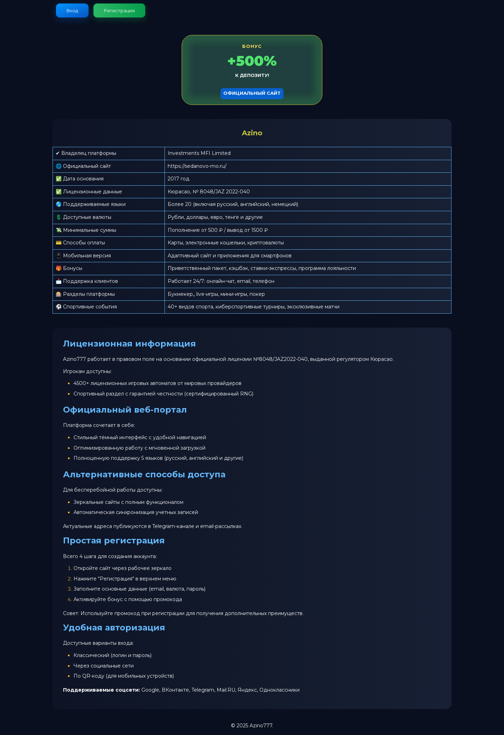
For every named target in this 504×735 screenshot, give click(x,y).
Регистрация (119, 10)
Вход (72, 10)
